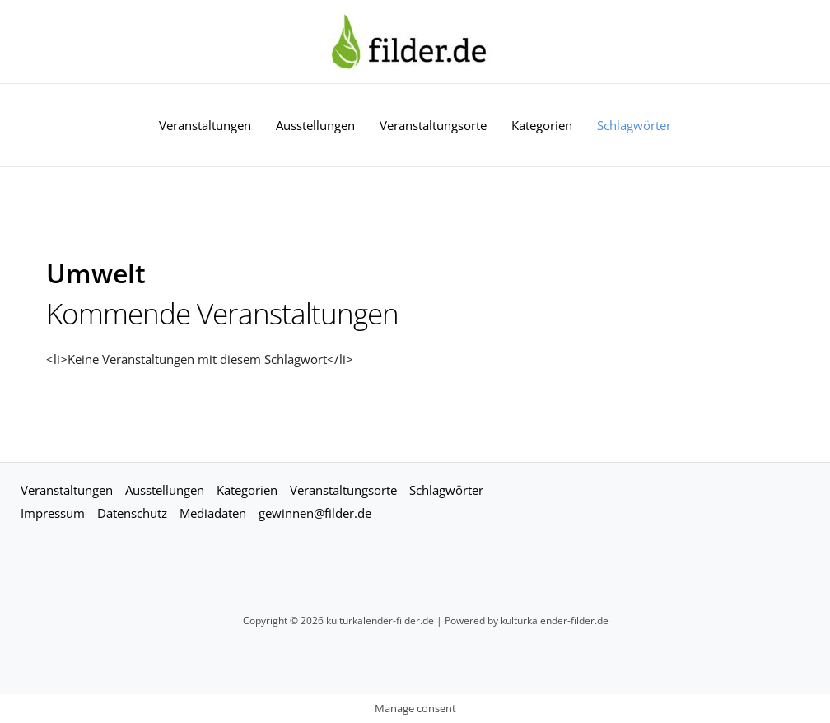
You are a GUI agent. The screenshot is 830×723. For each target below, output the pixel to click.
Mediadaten (213, 513)
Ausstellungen (315, 125)
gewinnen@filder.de (315, 513)
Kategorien (541, 125)
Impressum (53, 513)
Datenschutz (132, 513)
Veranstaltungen (205, 125)
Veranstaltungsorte (433, 125)
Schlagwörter (634, 125)
